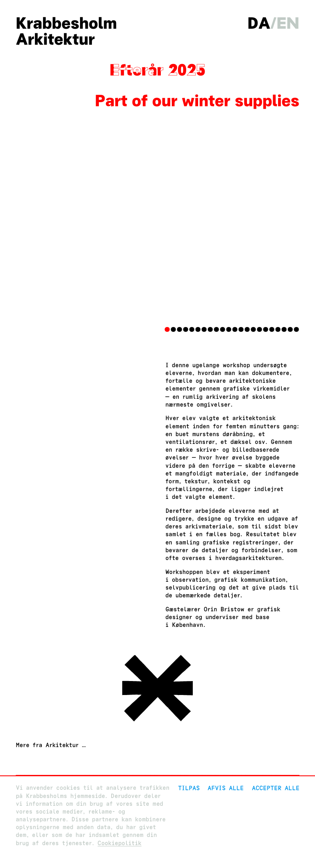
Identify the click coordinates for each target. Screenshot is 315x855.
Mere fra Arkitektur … (51, 745)
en (287, 23)
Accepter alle (275, 787)
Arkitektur (55, 39)
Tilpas (189, 787)
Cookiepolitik (120, 843)
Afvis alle (226, 787)
